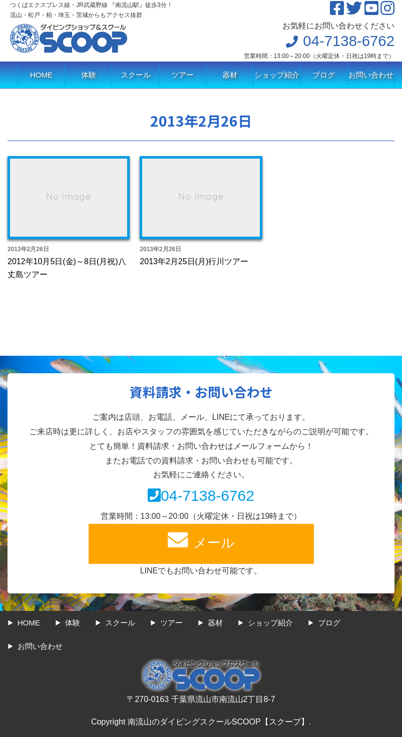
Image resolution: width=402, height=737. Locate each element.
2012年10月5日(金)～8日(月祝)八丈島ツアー (67, 268)
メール (201, 540)
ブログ (323, 75)
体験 (88, 75)
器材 (229, 75)
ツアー (182, 75)
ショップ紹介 (276, 75)
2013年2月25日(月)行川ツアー (194, 261)
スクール (136, 75)
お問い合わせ (370, 75)
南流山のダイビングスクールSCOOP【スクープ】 (218, 721)
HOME (41, 75)
